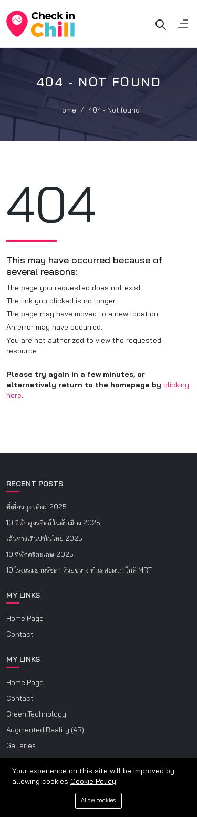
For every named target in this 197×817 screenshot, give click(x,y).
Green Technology (36, 714)
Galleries (21, 745)
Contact (19, 634)
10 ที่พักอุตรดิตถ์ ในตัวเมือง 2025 (53, 522)
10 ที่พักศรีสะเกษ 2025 (40, 554)
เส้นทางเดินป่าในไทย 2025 (44, 538)
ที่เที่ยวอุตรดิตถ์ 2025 (36, 507)
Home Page (25, 618)
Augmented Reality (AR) (45, 730)
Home (66, 110)
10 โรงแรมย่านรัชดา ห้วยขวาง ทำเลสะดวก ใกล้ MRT (79, 570)
